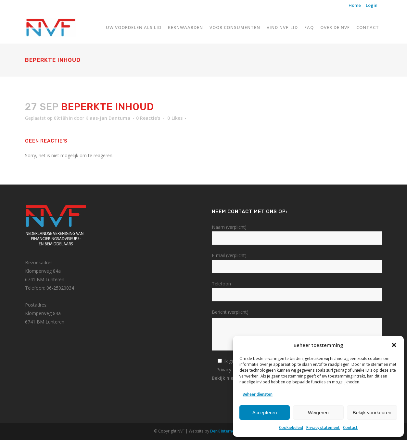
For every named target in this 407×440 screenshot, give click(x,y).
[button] (394, 345)
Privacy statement (323, 427)
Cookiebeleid (291, 427)
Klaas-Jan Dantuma (107, 118)
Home (355, 5)
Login (371, 5)
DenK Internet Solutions (232, 431)
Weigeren (318, 412)
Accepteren (264, 412)
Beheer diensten (258, 394)
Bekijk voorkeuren (372, 412)
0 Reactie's (148, 118)
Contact (350, 427)
